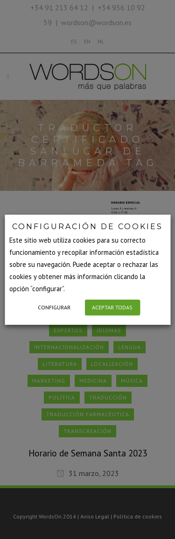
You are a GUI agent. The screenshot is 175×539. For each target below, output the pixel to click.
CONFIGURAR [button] (54, 307)
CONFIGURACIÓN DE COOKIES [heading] (87, 226)
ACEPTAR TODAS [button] (112, 307)
